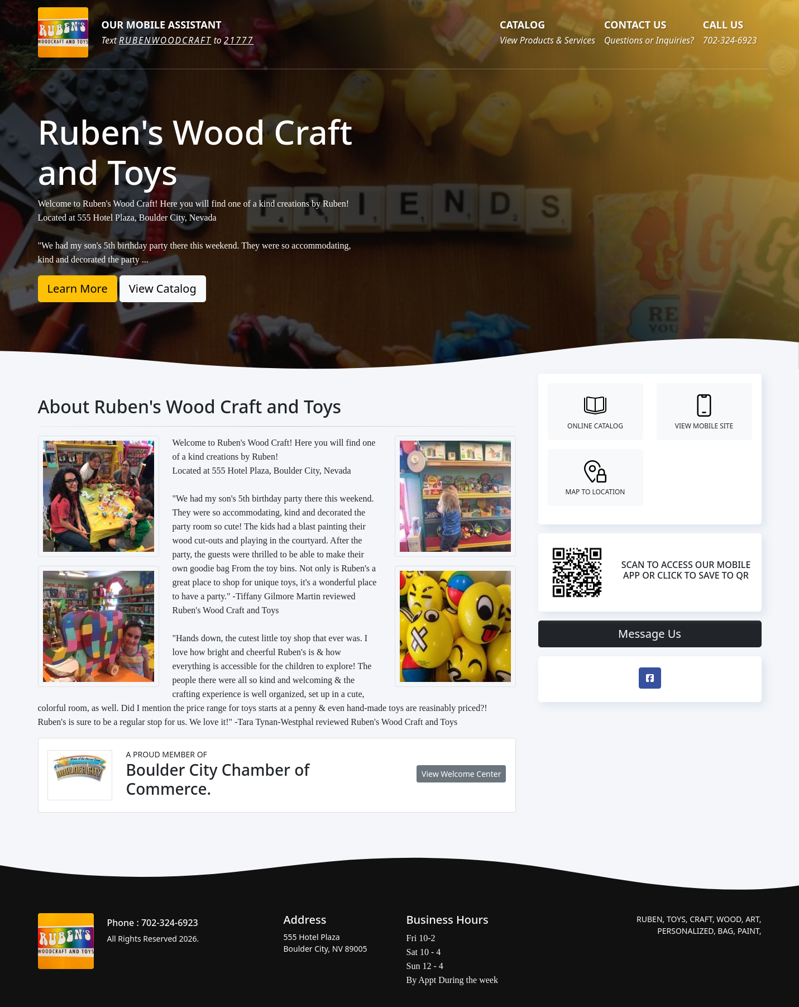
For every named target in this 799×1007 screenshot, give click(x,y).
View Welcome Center (461, 774)
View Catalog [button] (163, 288)
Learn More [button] (77, 288)
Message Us (649, 633)
